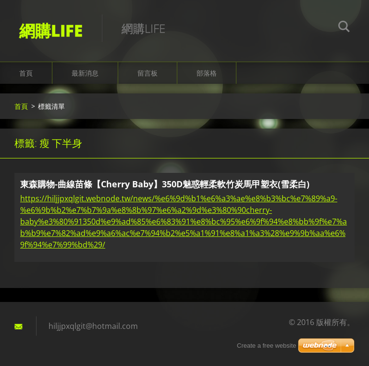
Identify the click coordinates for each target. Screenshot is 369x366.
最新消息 (85, 73)
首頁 (26, 73)
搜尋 (344, 28)
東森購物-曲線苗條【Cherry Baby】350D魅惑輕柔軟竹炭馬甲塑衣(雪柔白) (164, 184)
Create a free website (266, 345)
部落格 (207, 73)
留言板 (147, 73)
